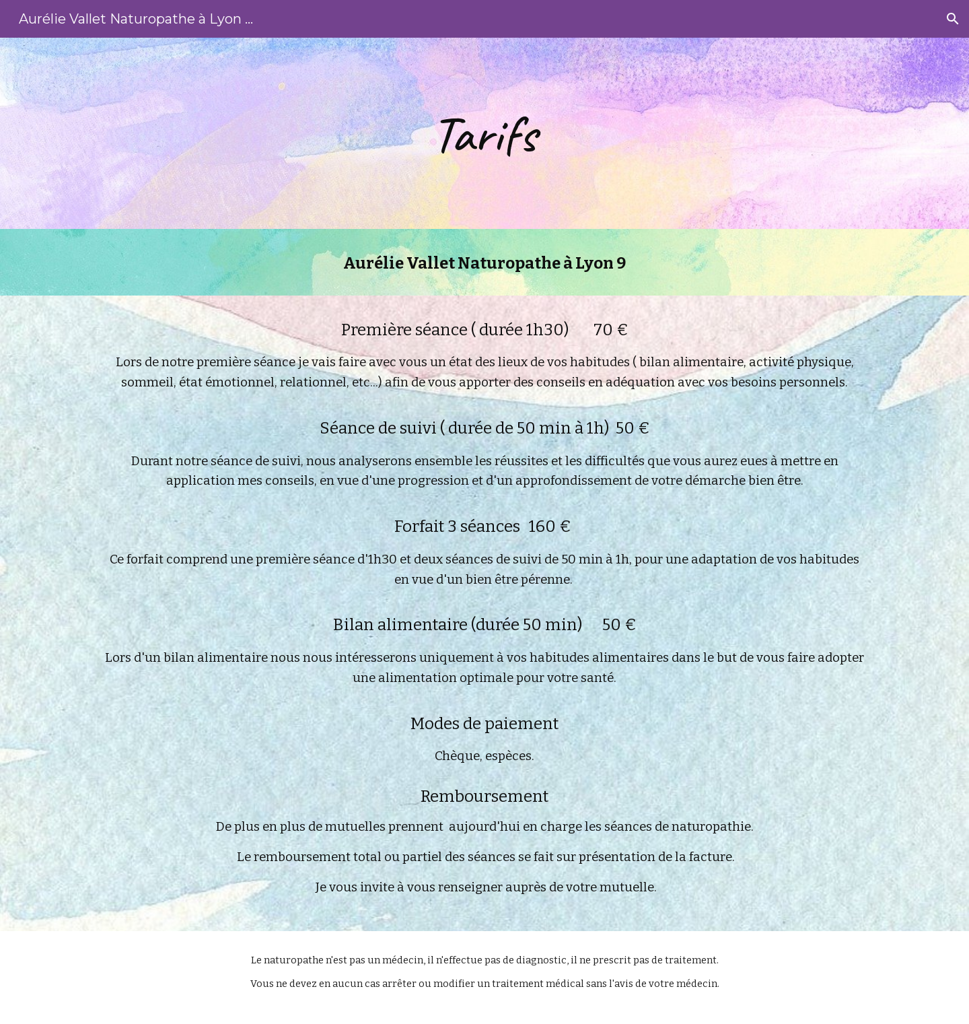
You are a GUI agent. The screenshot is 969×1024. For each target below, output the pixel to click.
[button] (953, 19)
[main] (484, 133)
